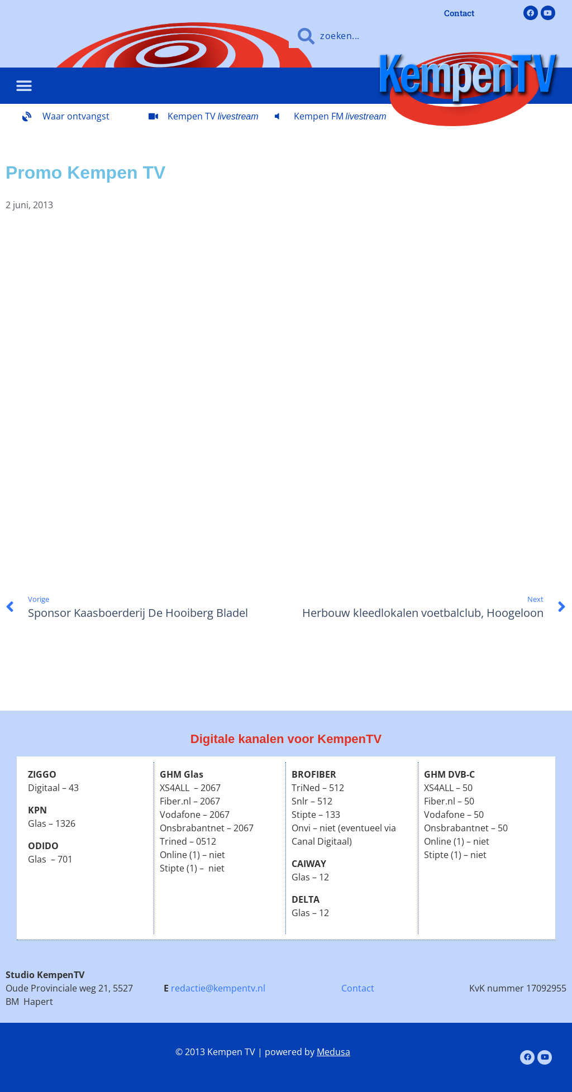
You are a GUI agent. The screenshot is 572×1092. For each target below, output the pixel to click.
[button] (23, 85)
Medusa (333, 1052)
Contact (357, 988)
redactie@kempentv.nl (218, 988)
